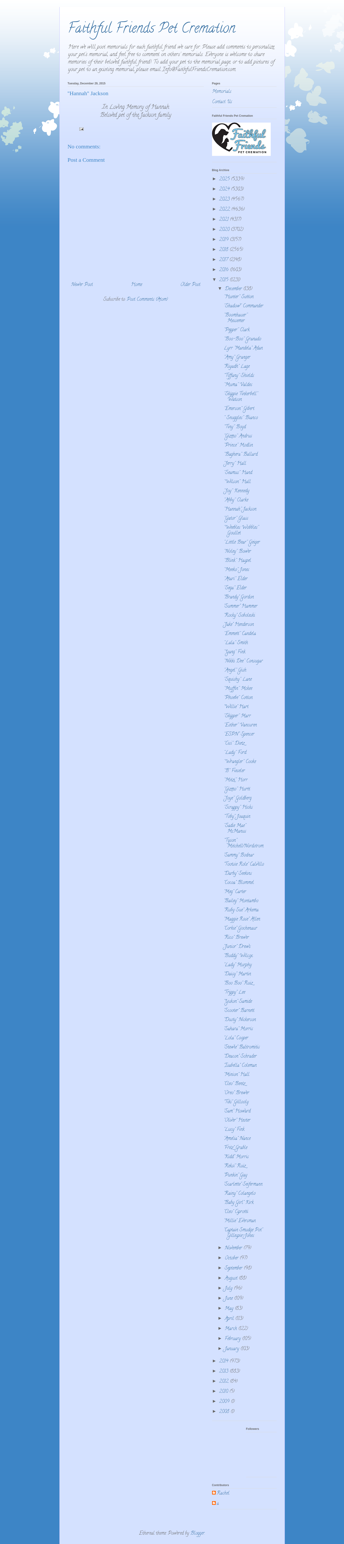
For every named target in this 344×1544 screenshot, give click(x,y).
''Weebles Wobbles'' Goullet (241, 530)
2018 (224, 250)
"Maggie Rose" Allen (242, 919)
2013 (224, 1371)
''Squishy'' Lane (238, 679)
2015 (224, 280)
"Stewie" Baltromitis (242, 1047)
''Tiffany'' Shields (239, 375)
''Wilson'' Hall (237, 482)
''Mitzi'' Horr (235, 780)
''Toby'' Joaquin (237, 816)
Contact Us (222, 102)
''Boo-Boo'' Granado (242, 339)
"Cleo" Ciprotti (236, 1212)
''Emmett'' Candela (240, 634)
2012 (224, 1381)
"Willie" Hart (236, 707)
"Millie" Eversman (240, 1221)
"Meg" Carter (235, 892)
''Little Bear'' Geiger (242, 542)
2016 (224, 270)
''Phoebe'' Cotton (238, 698)
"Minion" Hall (236, 1074)
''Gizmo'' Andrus (238, 436)
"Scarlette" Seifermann (243, 1184)
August (232, 1278)
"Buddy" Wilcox (238, 956)
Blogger (197, 1533)
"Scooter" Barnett (239, 1010)
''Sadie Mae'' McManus (235, 828)
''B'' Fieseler (234, 771)
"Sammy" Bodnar (239, 855)
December (234, 289)
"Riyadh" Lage (237, 366)
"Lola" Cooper (236, 1038)
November (234, 1248)
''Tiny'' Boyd (235, 427)
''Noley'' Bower (237, 551)
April (230, 1318)
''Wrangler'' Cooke (240, 762)
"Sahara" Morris (238, 1029)
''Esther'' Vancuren (240, 725)
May (230, 1308)
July (229, 1288)
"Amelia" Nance (237, 1138)
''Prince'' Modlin (238, 445)
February (233, 1339)
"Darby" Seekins (238, 873)
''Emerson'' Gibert (239, 409)
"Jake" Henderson (239, 624)
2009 (225, 1401)
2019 (224, 240)
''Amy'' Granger (237, 357)
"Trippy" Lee (234, 992)
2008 (225, 1412)
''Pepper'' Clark (237, 330)
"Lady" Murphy (238, 965)
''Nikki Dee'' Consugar (243, 661)
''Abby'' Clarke (236, 500)
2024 (225, 189)
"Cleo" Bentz (234, 1084)
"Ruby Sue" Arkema (241, 910)
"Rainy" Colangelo (239, 1193)
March (231, 1329)
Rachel (223, 1493)
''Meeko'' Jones (236, 570)
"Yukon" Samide (238, 1001)
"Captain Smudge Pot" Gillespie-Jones (243, 1233)
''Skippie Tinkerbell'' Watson (241, 397)
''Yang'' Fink (234, 652)
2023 (225, 199)
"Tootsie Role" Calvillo (244, 864)
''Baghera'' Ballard (241, 454)
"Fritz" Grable (235, 1148)
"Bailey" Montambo (241, 901)
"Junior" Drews (237, 946)
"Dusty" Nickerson (240, 1020)
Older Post (190, 285)
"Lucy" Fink (234, 1129)
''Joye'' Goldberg (237, 798)
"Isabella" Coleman (240, 1065)
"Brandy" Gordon (239, 597)
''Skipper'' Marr (237, 716)
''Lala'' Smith (236, 643)
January (232, 1349)
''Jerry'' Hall (235, 463)
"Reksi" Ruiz (235, 1166)
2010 (224, 1391)
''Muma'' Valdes (238, 385)
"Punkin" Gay (235, 1175)
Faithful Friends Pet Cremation (151, 30)
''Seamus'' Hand (238, 473)
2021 (224, 219)
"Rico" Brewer (236, 937)
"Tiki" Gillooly (236, 1102)
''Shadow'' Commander (243, 306)
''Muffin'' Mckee (238, 688)
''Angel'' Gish (235, 670)
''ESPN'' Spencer (239, 734)
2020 (225, 229)
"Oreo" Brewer (236, 1093)
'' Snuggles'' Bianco (241, 418)
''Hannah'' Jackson (240, 509)
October (232, 1258)
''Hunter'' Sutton (239, 297)
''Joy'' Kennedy (236, 491)
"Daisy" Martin (237, 974)
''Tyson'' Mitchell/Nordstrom (243, 843)
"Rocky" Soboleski (239, 615)
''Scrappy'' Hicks (238, 807)
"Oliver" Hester (237, 1120)
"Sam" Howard (237, 1111)
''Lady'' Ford (235, 752)
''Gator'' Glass (236, 518)
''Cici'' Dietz (234, 743)
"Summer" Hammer (240, 606)
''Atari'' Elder (235, 579)
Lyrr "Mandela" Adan (243, 348)
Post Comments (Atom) (147, 299)
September (234, 1268)
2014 (224, 1361)
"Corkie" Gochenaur (240, 928)
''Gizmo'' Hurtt (237, 789)
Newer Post (82, 285)
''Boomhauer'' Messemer (235, 318)
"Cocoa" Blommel (239, 883)
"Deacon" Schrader (240, 1056)
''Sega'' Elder (235, 588)
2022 (225, 209)
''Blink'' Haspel (237, 560)
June (229, 1298)
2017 (224, 260)
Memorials (221, 91)
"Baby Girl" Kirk (239, 1202)
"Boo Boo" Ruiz (238, 983)
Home (136, 285)
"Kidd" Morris (236, 1157)
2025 (225, 179)
